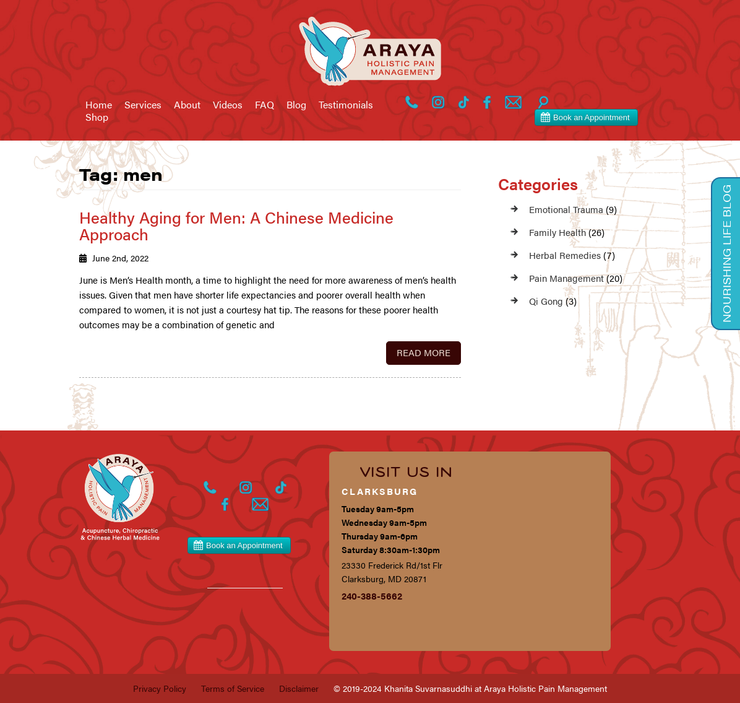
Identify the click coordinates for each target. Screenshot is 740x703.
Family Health (557, 231)
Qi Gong (546, 300)
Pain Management (566, 277)
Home (98, 104)
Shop (96, 117)
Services (142, 104)
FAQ (264, 104)
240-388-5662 (372, 595)
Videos (228, 104)
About (187, 104)
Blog (296, 104)
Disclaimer (299, 688)
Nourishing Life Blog (726, 254)
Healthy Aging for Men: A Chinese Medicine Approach (236, 225)
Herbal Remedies (565, 254)
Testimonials (346, 104)
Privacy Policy (159, 688)
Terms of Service (232, 688)
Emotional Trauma (566, 209)
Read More (423, 352)
